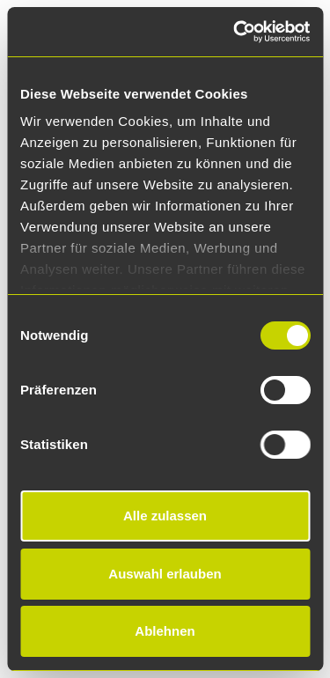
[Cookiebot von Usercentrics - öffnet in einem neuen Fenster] (235, 31)
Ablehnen (164, 630)
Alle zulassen (165, 515)
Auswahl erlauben (164, 573)
